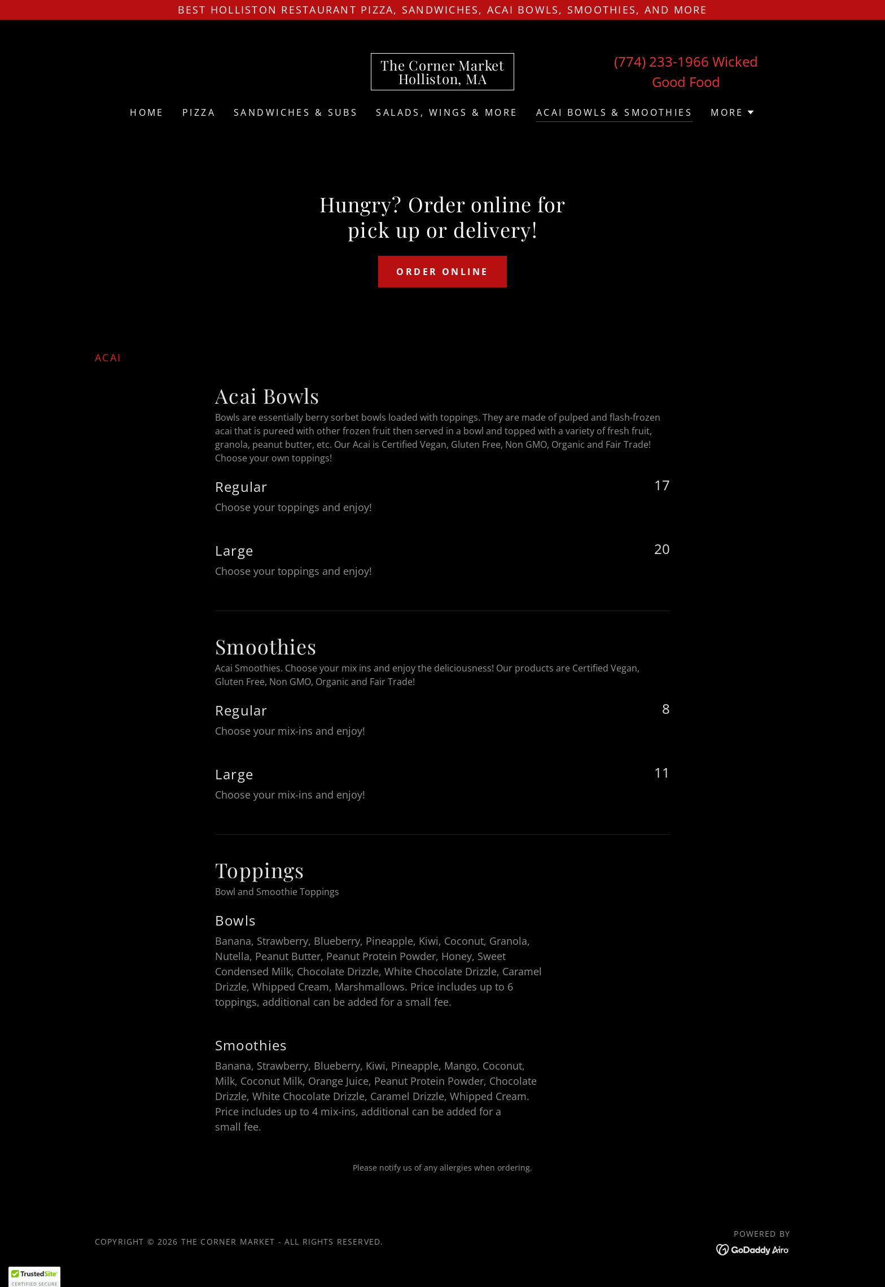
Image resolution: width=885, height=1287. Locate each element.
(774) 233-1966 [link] (661, 61)
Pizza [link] (199, 112)
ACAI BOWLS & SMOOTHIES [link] (614, 112)
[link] (442, 80)
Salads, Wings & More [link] (447, 112)
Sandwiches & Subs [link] (296, 112)
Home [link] (147, 112)
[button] (733, 112)
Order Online (442, 271)
